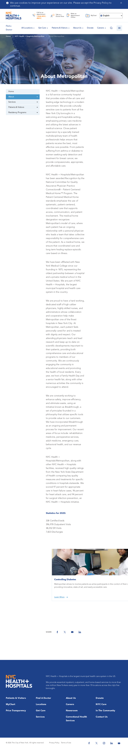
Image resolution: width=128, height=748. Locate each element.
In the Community (105, 711)
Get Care (42, 28)
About (11, 97)
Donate (90, 28)
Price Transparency (16, 711)
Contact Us (102, 717)
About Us (77, 28)
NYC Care (101, 704)
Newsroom (72, 711)
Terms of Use (66, 743)
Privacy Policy (54, 743)
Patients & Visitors (60, 28)
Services (12, 102)
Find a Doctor (43, 698)
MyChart (10, 704)
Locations (41, 704)
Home (11, 92)
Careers (100, 28)
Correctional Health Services (76, 719)
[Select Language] (111, 15)
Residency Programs (17, 113)
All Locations (26, 28)
